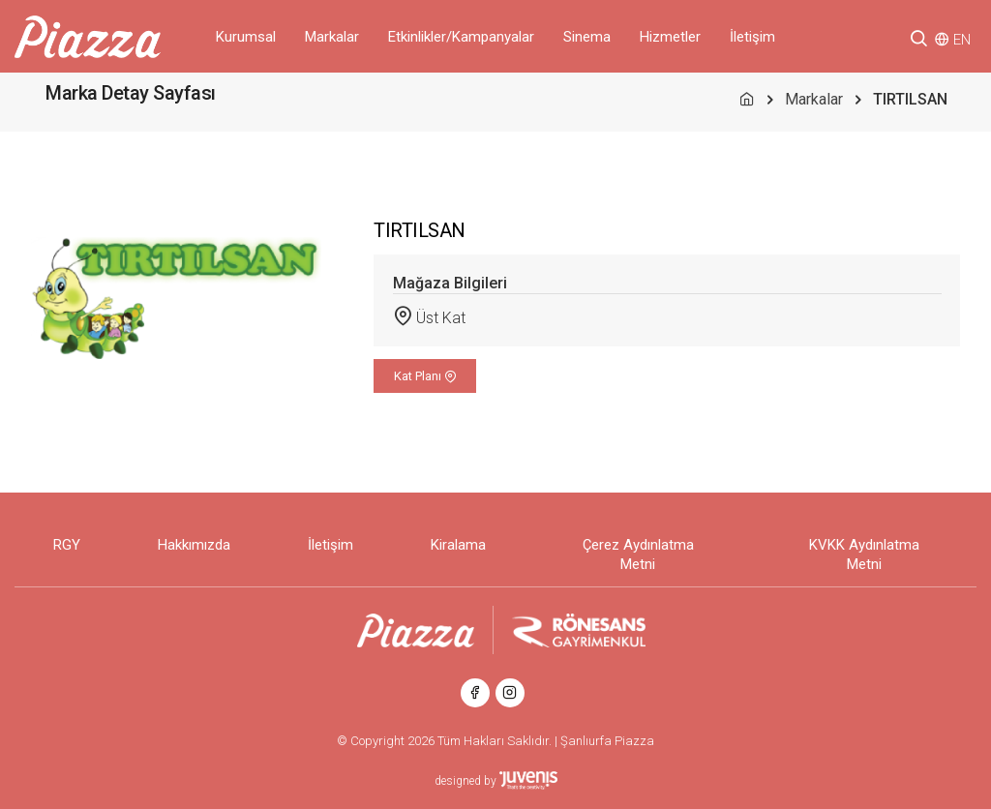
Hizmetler (670, 36)
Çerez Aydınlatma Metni (638, 554)
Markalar (332, 36)
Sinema (587, 36)
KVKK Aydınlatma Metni (864, 554)
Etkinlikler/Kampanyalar (461, 36)
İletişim (752, 36)
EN (962, 39)
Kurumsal (246, 36)
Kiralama (458, 545)
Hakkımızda (194, 545)
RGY (66, 545)
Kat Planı (425, 376)
